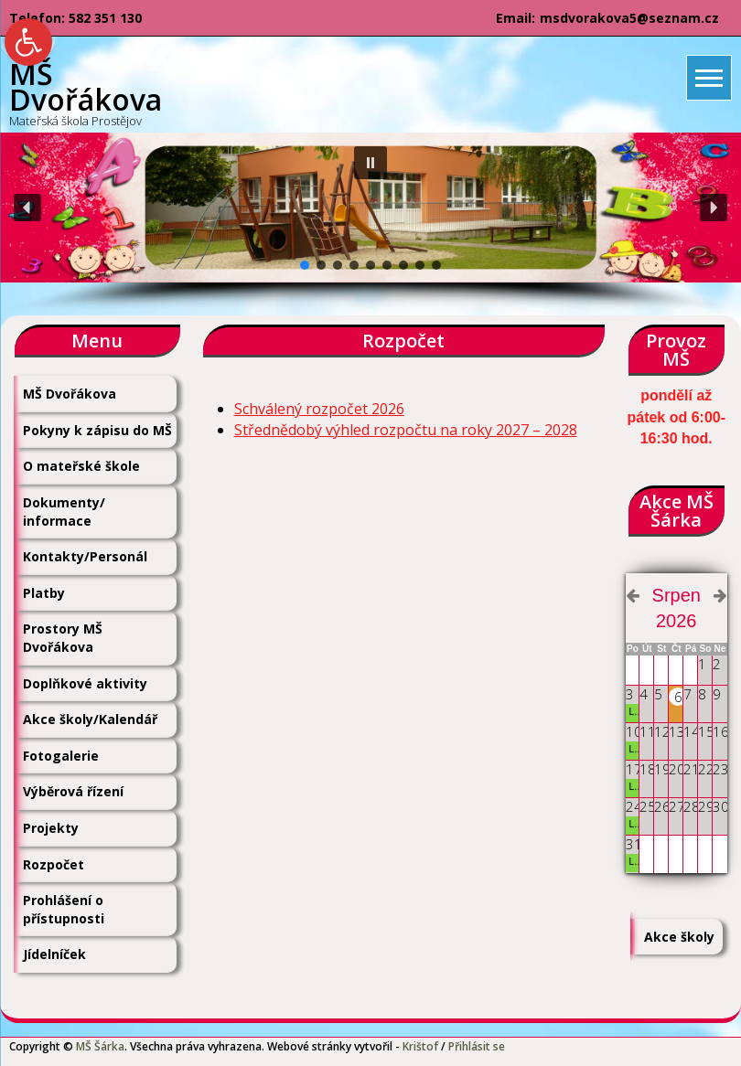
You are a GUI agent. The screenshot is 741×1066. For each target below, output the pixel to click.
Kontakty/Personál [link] (85, 556)
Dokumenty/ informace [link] (64, 511)
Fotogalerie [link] (61, 755)
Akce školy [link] (679, 936)
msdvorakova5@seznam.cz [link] (629, 18)
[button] (370, 162)
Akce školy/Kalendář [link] (90, 719)
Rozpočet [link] (53, 864)
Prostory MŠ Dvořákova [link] (62, 638)
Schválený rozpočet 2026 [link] (319, 409)
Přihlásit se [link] (476, 1046)
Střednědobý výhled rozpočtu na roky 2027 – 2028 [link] (405, 430)
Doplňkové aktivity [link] (85, 683)
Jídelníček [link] (54, 954)
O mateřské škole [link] (81, 465)
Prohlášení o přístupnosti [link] (63, 909)
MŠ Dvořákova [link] (69, 393)
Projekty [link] (51, 828)
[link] (28, 42)
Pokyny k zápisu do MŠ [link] (97, 430)
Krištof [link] (420, 1046)
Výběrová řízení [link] (73, 791)
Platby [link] (44, 593)
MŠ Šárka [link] (100, 1046)
